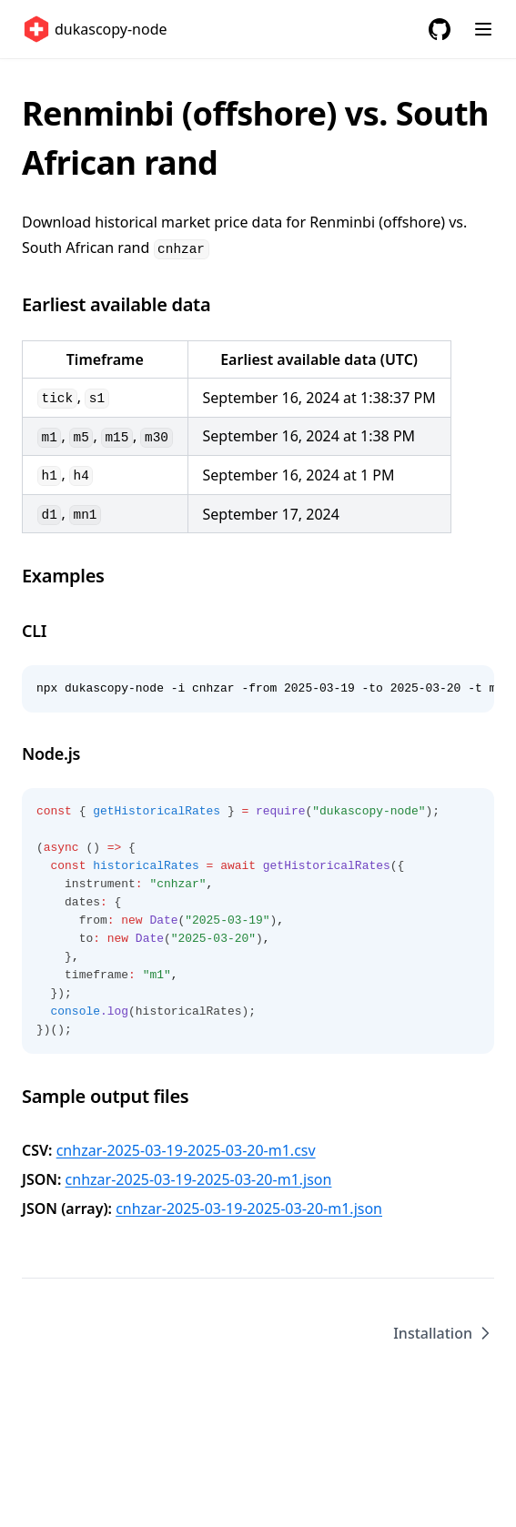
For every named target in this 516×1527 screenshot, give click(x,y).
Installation (443, 1333)
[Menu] (483, 29)
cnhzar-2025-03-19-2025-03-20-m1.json (199, 1179)
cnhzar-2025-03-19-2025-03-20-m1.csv (186, 1150)
